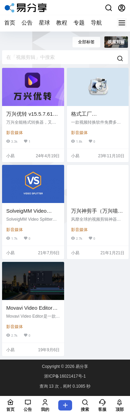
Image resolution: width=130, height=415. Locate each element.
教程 (61, 23)
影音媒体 (14, 132)
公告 (27, 23)
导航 (96, 23)
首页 (9, 23)
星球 (44, 23)
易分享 (81, 366)
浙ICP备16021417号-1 (65, 376)
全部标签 (86, 41)
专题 (79, 23)
